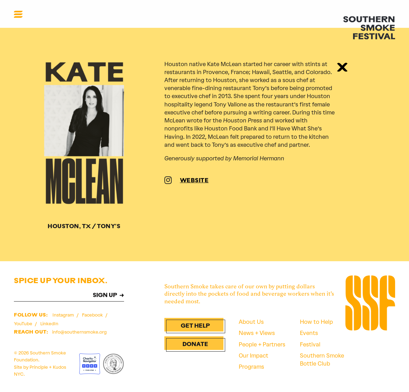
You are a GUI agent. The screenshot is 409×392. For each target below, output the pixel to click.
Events (309, 333)
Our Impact (253, 355)
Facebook (93, 315)
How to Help (316, 322)
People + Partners (262, 344)
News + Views (257, 333)
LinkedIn (49, 323)
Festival (310, 344)
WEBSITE (194, 181)
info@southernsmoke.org (79, 332)
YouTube (23, 323)
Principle (39, 367)
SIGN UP (105, 295)
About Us (251, 322)
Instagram (63, 315)
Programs (251, 366)
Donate (195, 344)
